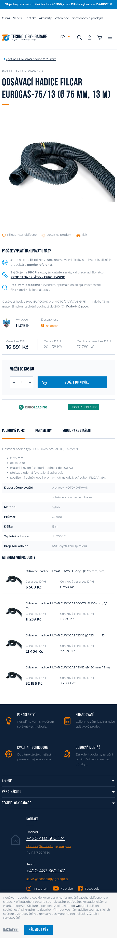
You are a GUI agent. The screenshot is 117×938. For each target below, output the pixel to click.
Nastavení (10, 930)
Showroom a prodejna (88, 18)
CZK (63, 37)
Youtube (67, 888)
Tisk (84, 235)
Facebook (92, 888)
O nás (6, 18)
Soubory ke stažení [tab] (77, 430)
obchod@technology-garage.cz (48, 846)
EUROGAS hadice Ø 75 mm (36, 59)
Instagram (41, 888)
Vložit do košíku (66, 383)
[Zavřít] (110, 4)
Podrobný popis (77, 306)
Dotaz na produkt (59, 235)
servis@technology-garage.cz (47, 879)
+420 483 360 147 (45, 871)
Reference (62, 18)
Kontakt (30, 18)
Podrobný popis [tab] (13, 430)
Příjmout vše (38, 930)
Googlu (81, 906)
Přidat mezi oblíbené (22, 235)
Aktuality (45, 18)
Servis (17, 18)
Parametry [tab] (43, 430)
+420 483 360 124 (45, 838)
